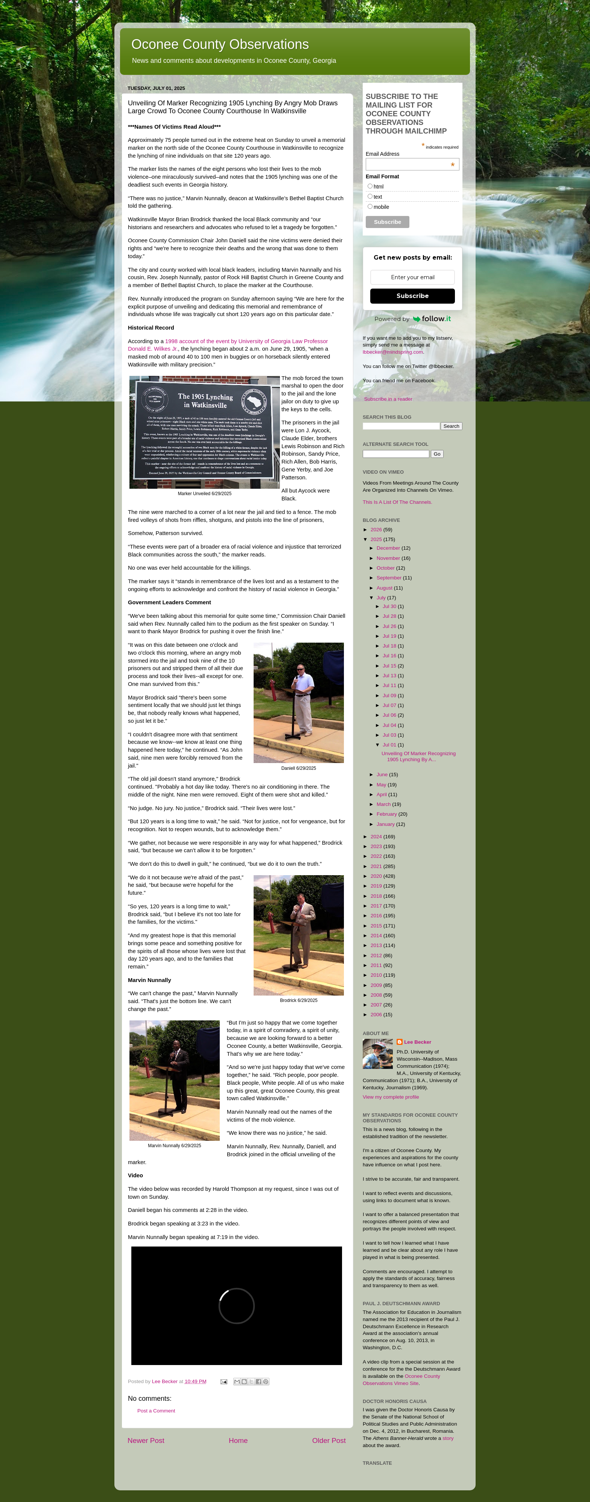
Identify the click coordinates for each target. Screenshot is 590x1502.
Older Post (329, 1440)
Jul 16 (390, 655)
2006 (377, 1014)
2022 (377, 856)
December (389, 548)
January (386, 824)
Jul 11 (390, 685)
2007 (377, 1005)
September (390, 578)
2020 (377, 876)
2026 (377, 529)
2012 (377, 955)
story (447, 1438)
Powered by (412, 318)
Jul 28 (390, 616)
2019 (377, 886)
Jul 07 (390, 705)
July (382, 597)
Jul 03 (390, 735)
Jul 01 (390, 745)
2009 (377, 985)
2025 (377, 539)
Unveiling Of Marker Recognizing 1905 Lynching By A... (419, 756)
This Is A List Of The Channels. (397, 502)
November (389, 558)
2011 (377, 965)
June (383, 774)
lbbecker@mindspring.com (393, 352)
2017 (377, 906)
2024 (377, 836)
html (378, 187)
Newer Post (146, 1440)
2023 (377, 846)
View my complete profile (391, 1097)
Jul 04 (390, 725)
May (382, 784)
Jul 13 (390, 675)
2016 (377, 915)
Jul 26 (390, 626)
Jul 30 (390, 606)
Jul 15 (390, 666)
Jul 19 (390, 636)
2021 (377, 866)
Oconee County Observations (220, 44)
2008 (377, 995)
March (384, 804)
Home (238, 1440)
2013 (377, 945)
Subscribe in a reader (388, 399)
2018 (377, 896)
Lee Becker (417, 1042)
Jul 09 (390, 695)
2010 (377, 975)
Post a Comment (156, 1411)
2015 (377, 926)
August (385, 588)
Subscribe (413, 295)
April (382, 794)
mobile (381, 207)
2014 (377, 935)
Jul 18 (390, 646)
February (387, 814)
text (378, 197)
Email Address (410, 154)
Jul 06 (390, 715)
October (386, 568)
